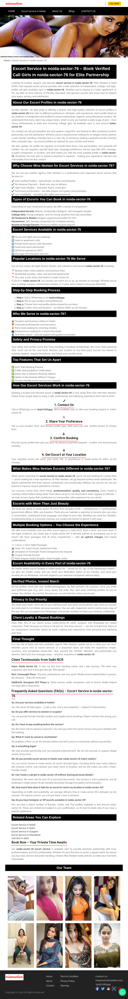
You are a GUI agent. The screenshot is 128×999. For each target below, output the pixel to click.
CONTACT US (88, 11)
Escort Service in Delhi (23, 828)
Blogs (72, 11)
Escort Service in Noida (24, 824)
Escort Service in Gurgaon (25, 831)
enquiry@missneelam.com (109, 980)
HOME (11, 11)
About (49, 981)
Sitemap (64, 985)
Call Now (114, 4)
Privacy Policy (67, 981)
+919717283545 (103, 984)
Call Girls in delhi (20, 838)
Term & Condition (69, 976)
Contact (50, 985)
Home (7, 60)
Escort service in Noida (34, 11)
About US (57, 11)
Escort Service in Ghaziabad (26, 835)
